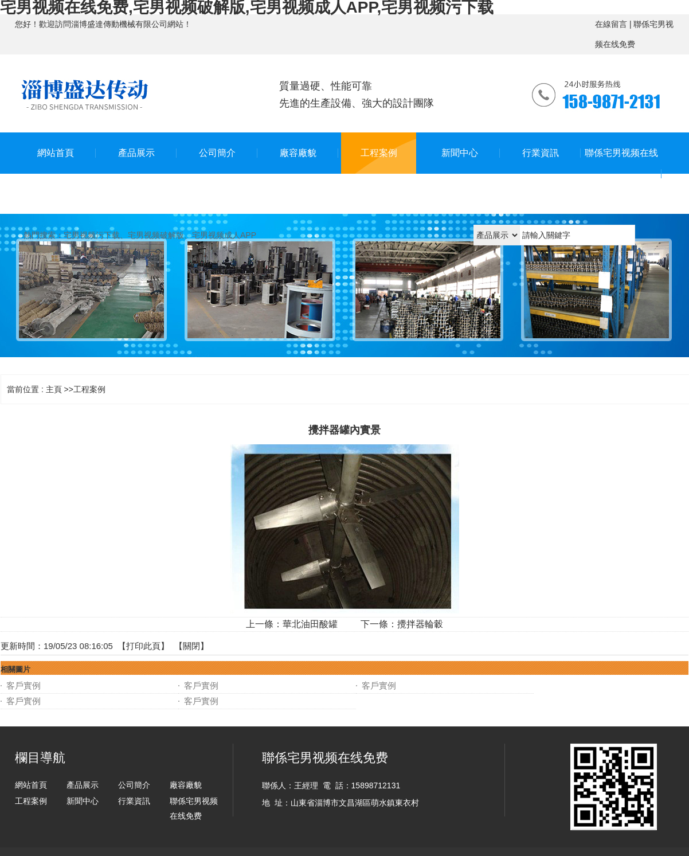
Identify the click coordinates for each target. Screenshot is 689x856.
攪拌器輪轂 (420, 624)
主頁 (54, 389)
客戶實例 (23, 685)
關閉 (191, 646)
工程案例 (89, 389)
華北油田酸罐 (310, 624)
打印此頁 (143, 646)
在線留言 (611, 24)
